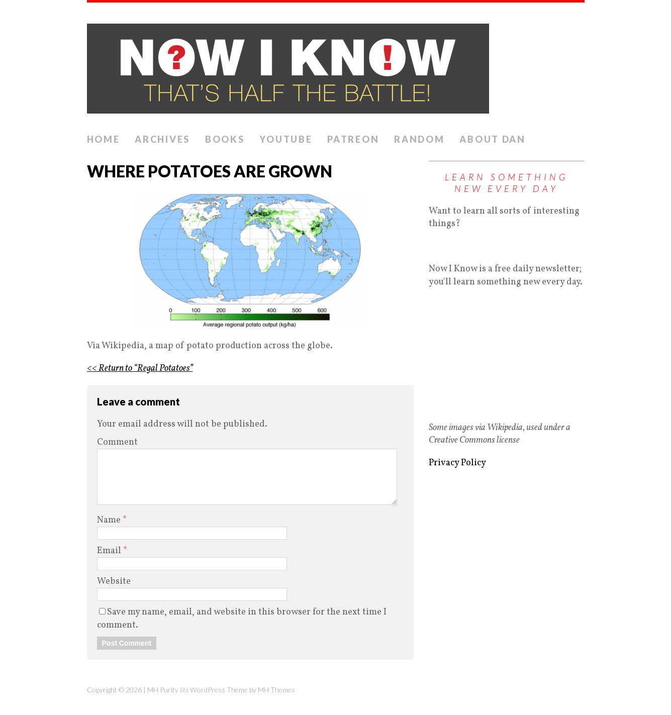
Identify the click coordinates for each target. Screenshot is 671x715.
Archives (162, 139)
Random (419, 139)
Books (225, 139)
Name (110, 520)
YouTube (285, 139)
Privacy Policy (457, 463)
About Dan (492, 139)
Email (110, 551)
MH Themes (276, 689)
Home (103, 139)
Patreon (353, 139)
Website (114, 581)
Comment (117, 442)
